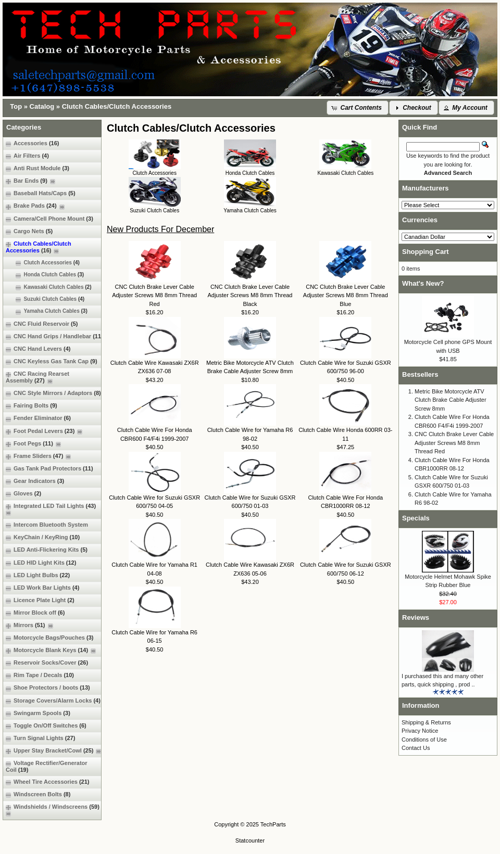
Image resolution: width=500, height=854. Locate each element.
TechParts (273, 824)
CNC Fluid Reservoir (42, 324)
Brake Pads (35, 205)
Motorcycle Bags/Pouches (49, 637)
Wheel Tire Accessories (48, 782)
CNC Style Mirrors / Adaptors (53, 393)
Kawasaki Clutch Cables (49, 287)
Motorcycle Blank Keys (51, 650)
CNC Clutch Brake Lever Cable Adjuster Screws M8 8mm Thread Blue (345, 295)
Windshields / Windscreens (54, 810)
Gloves (23, 493)
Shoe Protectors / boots (48, 687)
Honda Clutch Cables (45, 275)
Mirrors (29, 625)
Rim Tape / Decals (40, 675)
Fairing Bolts (31, 405)
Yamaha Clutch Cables (47, 311)
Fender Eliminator (38, 418)
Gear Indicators (35, 481)
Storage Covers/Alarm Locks (53, 700)
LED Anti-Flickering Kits (47, 549)
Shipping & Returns (426, 722)
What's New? (423, 283)
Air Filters (27, 155)
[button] (358, 107)
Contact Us (416, 748)
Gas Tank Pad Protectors (49, 468)
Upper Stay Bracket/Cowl (53, 750)
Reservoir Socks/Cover (47, 662)
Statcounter (250, 840)
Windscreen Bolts (38, 794)
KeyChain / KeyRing (43, 537)
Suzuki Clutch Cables (45, 299)
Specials (416, 518)
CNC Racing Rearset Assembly (37, 377)
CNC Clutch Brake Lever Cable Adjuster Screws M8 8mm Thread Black (249, 295)
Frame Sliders (38, 456)
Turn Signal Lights (40, 738)
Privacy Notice (420, 731)
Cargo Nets (29, 231)
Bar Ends (30, 180)
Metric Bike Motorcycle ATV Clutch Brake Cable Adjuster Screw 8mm (450, 400)
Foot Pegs (33, 443)
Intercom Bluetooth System (47, 524)
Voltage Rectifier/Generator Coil (47, 766)
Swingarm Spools (38, 713)
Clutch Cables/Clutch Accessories (116, 106)
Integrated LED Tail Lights (52, 509)
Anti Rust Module (37, 168)
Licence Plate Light (40, 600)
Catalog (42, 106)
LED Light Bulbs (38, 575)
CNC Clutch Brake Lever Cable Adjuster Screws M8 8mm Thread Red (154, 295)
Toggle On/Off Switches (46, 725)
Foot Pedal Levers (44, 431)
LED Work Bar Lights (42, 587)
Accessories (32, 143)
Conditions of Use (424, 739)
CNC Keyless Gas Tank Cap (51, 361)
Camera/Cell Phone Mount (49, 218)
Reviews (415, 617)
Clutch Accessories (43, 263)
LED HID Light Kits (41, 562)
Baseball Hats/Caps (41, 193)
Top (16, 106)
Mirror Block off (35, 612)
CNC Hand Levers (38, 349)
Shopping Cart (425, 252)
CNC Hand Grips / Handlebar (54, 336)
